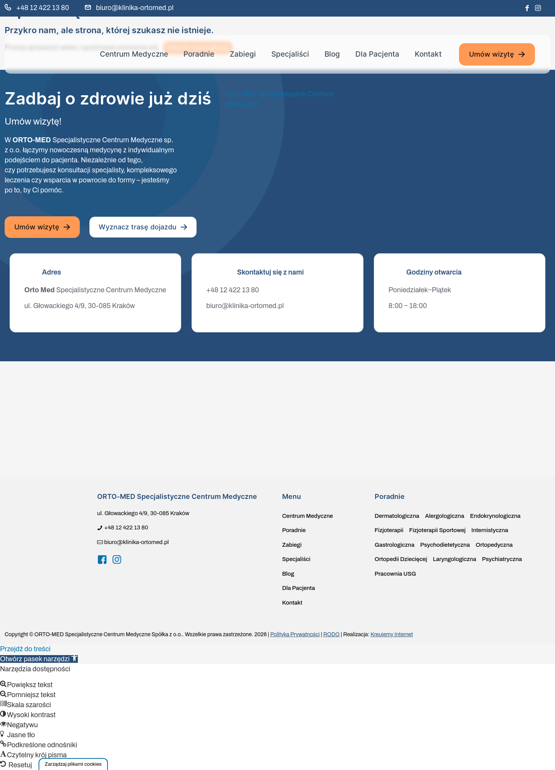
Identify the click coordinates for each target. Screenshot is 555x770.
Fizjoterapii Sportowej (437, 530)
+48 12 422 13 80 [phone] (42, 8)
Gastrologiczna (394, 545)
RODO (331, 634)
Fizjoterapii (389, 530)
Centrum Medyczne (307, 516)
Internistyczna (489, 530)
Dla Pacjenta (298, 588)
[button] (73, 764)
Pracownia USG (395, 574)
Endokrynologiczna (495, 516)
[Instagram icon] (537, 8)
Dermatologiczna (397, 516)
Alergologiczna (444, 516)
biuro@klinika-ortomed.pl (245, 306)
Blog (288, 574)
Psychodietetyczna (445, 545)
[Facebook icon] (526, 8)
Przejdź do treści (25, 649)
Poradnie (294, 530)
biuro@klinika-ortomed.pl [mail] (134, 8)
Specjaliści (296, 559)
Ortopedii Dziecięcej (401, 559)
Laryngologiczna (454, 559)
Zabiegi (292, 545)
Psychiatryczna (502, 559)
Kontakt (292, 603)
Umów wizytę (497, 54)
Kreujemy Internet (391, 634)
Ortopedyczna (494, 545)
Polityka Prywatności (295, 634)
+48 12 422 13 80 (232, 290)
